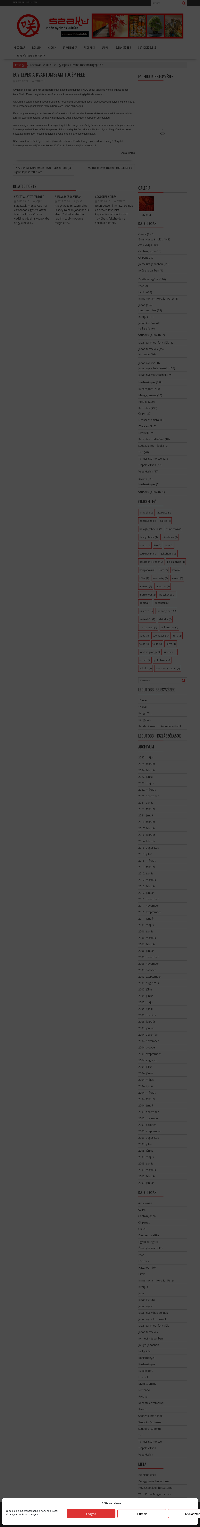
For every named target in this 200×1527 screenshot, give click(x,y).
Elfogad (91, 1514)
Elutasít (142, 1514)
